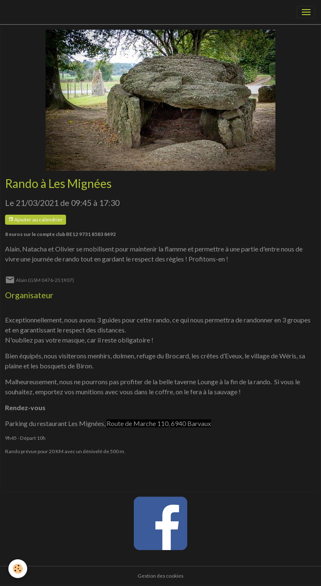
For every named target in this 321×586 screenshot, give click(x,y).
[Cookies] (17, 568)
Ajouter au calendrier (35, 219)
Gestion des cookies (160, 576)
